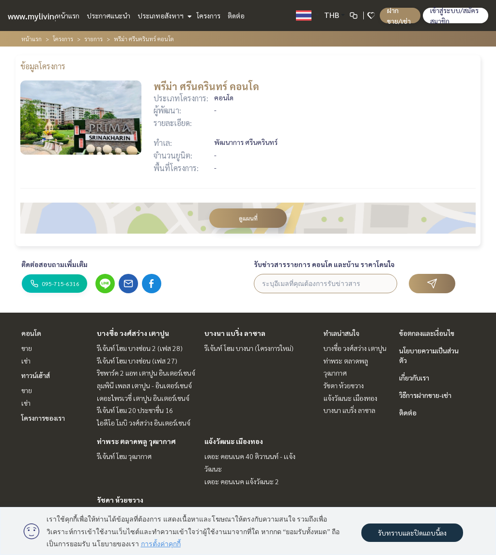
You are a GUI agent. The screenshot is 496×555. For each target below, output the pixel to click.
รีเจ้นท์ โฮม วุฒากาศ (124, 456)
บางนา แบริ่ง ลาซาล (234, 333)
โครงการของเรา (43, 417)
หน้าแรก (67, 15)
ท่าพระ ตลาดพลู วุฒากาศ (136, 441)
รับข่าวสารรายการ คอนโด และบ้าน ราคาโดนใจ (324, 264)
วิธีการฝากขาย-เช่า (425, 395)
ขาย (26, 348)
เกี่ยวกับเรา (414, 377)
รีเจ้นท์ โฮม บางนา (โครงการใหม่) (249, 348)
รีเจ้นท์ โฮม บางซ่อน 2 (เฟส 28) (140, 348)
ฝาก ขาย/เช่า (399, 15)
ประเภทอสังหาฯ (163, 15)
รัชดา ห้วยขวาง (120, 499)
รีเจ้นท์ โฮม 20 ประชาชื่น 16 (135, 410)
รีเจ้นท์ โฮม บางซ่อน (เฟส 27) (137, 360)
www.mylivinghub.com (50, 15)
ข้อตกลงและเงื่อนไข (426, 333)
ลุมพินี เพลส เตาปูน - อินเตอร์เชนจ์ (144, 385)
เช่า (26, 360)
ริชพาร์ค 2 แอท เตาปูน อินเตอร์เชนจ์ (146, 372)
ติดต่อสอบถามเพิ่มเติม (54, 264)
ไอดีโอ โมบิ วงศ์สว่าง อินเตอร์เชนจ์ (143, 422)
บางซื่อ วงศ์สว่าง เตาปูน (133, 333)
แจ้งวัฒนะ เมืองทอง (233, 441)
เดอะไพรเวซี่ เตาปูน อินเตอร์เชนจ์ (143, 398)
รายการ (93, 39)
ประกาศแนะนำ (108, 15)
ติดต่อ (236, 15)
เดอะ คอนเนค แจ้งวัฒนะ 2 (241, 481)
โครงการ (208, 15)
